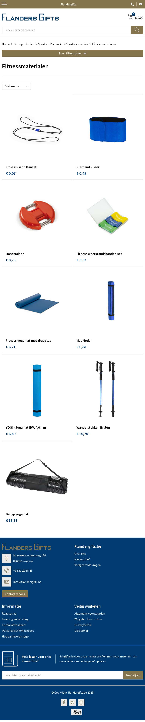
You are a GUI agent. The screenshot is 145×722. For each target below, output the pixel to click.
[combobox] (66, 30)
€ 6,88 (81, 347)
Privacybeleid (83, 627)
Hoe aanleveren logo (15, 638)
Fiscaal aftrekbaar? (14, 627)
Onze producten (24, 44)
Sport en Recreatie (50, 44)
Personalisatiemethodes (18, 633)
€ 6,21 (10, 347)
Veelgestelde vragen (87, 567)
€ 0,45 (81, 172)
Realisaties (9, 615)
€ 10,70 (82, 435)
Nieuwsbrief (82, 561)
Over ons (80, 556)
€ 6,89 (10, 435)
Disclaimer (81, 633)
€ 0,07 (10, 172)
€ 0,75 (10, 260)
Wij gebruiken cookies (88, 621)
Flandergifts (68, 4)
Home (6, 44)
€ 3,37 (81, 260)
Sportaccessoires (77, 44)
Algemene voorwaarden (89, 615)
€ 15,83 (11, 522)
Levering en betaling (15, 621)
